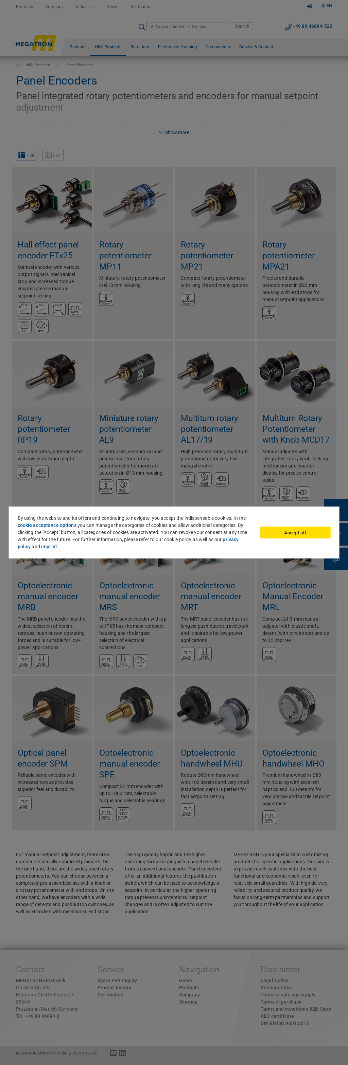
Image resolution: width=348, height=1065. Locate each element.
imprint (49, 546)
